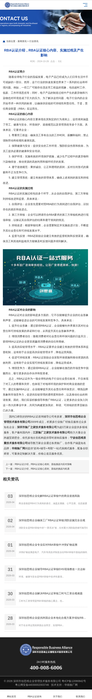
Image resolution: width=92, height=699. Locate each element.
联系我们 (80, 694)
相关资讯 (11, 479)
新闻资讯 (22, 41)
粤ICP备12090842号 (74, 681)
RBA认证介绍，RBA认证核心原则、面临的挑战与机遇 (42, 468)
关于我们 (57, 694)
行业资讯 (33, 41)
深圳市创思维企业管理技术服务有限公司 (37, 681)
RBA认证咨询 (34, 694)
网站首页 (11, 694)
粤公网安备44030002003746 (32, 684)
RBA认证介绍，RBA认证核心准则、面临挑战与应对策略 (43, 464)
